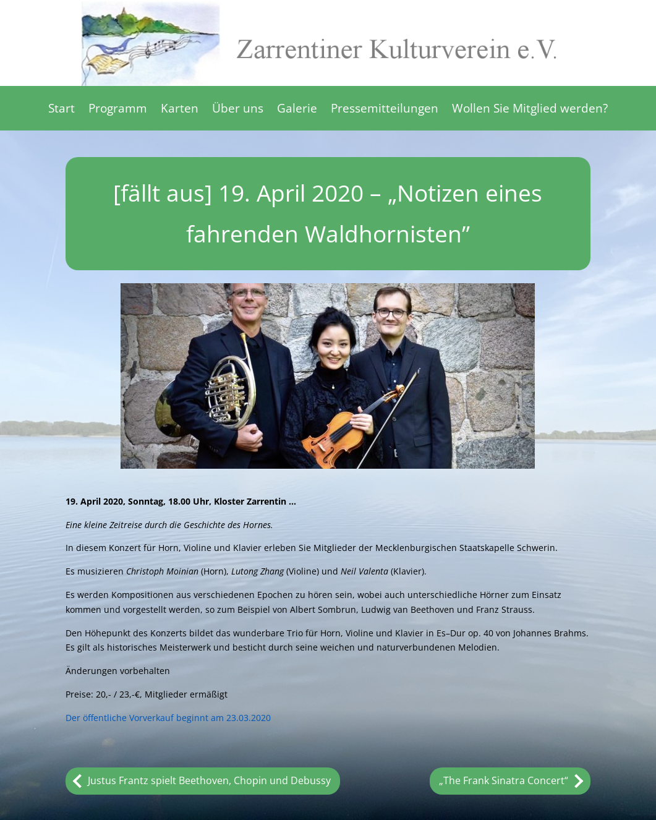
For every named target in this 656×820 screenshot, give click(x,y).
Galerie (297, 110)
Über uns (237, 110)
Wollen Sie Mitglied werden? (530, 110)
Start (61, 110)
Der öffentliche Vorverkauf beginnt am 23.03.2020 (168, 718)
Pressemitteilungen (384, 110)
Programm (117, 110)
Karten (179, 110)
